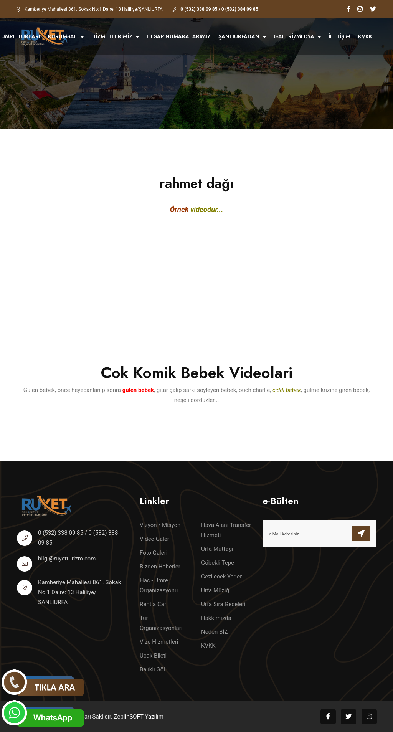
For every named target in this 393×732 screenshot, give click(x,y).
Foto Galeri (153, 552)
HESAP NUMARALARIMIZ (179, 36)
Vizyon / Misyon (160, 525)
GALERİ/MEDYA (297, 36)
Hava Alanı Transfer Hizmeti (226, 530)
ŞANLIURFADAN (242, 36)
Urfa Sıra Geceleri (223, 604)
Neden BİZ (214, 631)
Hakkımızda (216, 618)
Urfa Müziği (216, 590)
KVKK (365, 36)
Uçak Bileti (153, 655)
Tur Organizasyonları (161, 623)
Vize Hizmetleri (159, 641)
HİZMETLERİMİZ (115, 36)
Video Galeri (155, 538)
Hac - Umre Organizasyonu (159, 585)
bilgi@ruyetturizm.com (67, 558)
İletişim (339, 36)
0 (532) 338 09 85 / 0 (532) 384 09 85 (219, 9)
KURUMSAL (66, 36)
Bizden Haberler (160, 566)
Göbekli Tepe (217, 562)
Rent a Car (153, 604)
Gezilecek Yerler (221, 576)
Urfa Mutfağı (217, 548)
